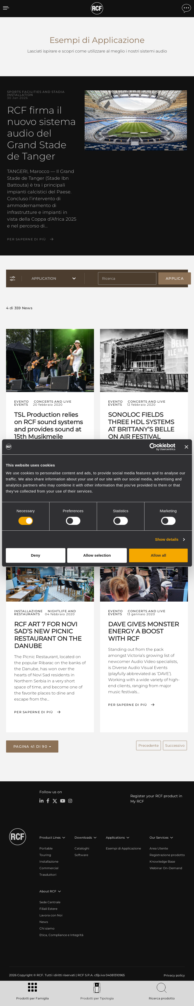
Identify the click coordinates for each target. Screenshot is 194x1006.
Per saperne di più (26, 239)
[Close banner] (186, 447)
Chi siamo (47, 927)
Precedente (148, 744)
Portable (46, 847)
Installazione (48, 860)
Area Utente (159, 847)
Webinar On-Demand (166, 866)
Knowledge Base (162, 860)
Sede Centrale (49, 900)
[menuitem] (174, 973)
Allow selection (97, 555)
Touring (45, 853)
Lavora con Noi (50, 914)
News (43, 920)
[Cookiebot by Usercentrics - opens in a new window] (153, 447)
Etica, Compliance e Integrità (61, 933)
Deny (35, 555)
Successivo (175, 744)
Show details (167, 539)
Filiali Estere (48, 907)
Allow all (158, 555)
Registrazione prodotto (167, 853)
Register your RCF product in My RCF (156, 797)
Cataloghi (82, 847)
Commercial (48, 866)
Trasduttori (47, 873)
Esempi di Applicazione (123, 847)
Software (81, 853)
